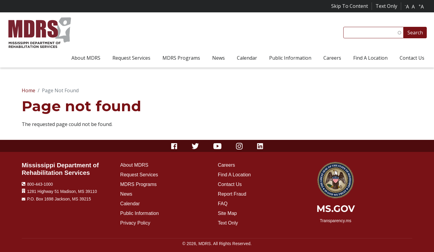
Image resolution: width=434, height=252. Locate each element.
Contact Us (230, 184)
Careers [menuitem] (332, 58)
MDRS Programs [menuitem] (181, 58)
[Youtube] (217, 146)
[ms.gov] (336, 211)
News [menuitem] (218, 58)
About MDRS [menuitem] (85, 58)
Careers (226, 165)
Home (28, 90)
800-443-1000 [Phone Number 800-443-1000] (40, 184)
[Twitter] (195, 146)
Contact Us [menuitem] (412, 58)
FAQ (223, 203)
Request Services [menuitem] (131, 58)
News (126, 194)
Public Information (139, 213)
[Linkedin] (260, 146)
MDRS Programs (138, 184)
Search (415, 32)
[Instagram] (239, 146)
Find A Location (234, 174)
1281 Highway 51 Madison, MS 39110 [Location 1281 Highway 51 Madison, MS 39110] (62, 191)
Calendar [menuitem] (247, 58)
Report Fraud (232, 194)
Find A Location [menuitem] (370, 58)
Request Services (139, 174)
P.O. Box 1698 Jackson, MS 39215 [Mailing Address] (59, 199)
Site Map (227, 213)
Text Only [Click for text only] (386, 6)
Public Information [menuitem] (290, 58)
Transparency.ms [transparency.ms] (335, 221)
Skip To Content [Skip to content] (349, 6)
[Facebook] (174, 146)
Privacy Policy (135, 222)
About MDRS (134, 165)
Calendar (130, 203)
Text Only (228, 222)
